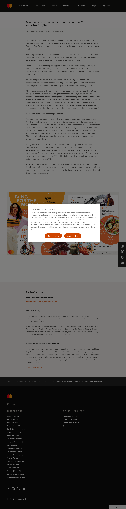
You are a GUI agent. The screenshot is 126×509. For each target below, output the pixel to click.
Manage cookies (53, 236)
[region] (64, 223)
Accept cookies (72, 236)
